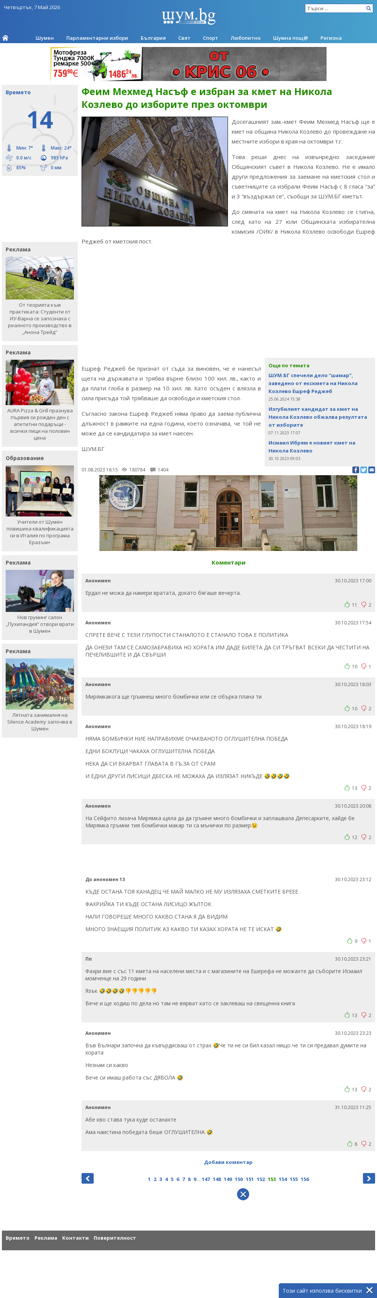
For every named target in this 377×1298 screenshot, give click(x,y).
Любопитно (246, 37)
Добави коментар (228, 1162)
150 (239, 1179)
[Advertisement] (36, 208)
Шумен (45, 37)
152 (261, 1179)
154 (283, 1179)
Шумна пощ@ (290, 37)
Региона (331, 37)
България (153, 37)
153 (272, 1179)
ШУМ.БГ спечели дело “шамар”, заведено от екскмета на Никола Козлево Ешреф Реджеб (313, 383)
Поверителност (115, 1237)
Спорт (210, 37)
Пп (88, 959)
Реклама (46, 1237)
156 (305, 1179)
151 (250, 1179)
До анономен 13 (105, 879)
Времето (18, 1237)
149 (228, 1179)
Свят (184, 37)
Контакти (75, 1237)
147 (206, 1179)
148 (217, 1179)
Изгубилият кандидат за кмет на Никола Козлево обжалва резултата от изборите (318, 417)
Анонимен (98, 580)
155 (294, 1179)
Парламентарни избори (97, 37)
